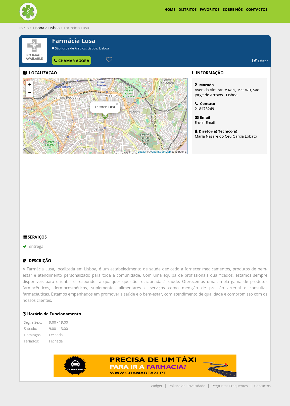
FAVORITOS (209, 9)
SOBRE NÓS (233, 9)
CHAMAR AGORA (71, 60)
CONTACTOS (256, 9)
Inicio (24, 27)
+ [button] (29, 85)
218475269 (204, 108)
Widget (156, 385)
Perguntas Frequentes (230, 385)
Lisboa (38, 27)
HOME (170, 9)
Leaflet (142, 151)
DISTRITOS (188, 9)
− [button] (29, 93)
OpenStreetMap (161, 151)
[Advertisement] (145, 196)
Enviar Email (205, 122)
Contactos (262, 385)
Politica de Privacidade (187, 385)
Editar (260, 60)
